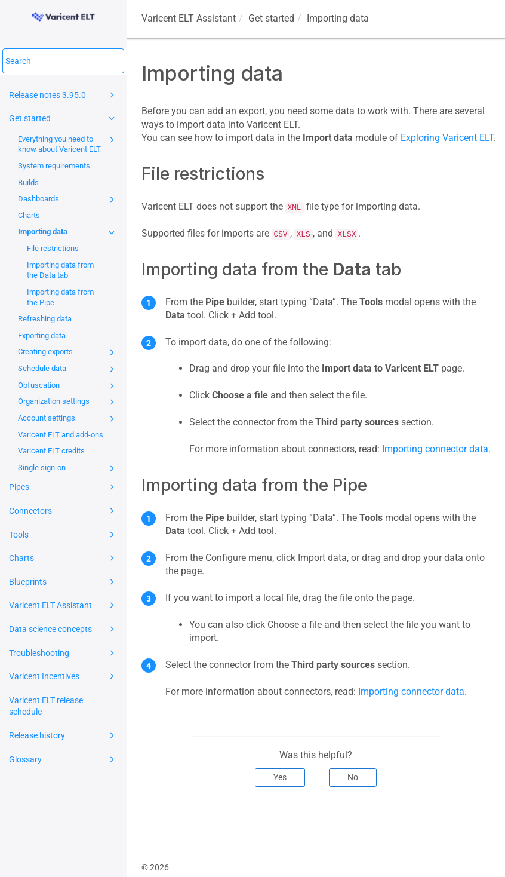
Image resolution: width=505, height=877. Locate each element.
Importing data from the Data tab (60, 270)
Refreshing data (45, 318)
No (352, 777)
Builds (28, 182)
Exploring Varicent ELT (447, 137)
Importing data (68, 232)
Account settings (68, 418)
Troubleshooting (63, 653)
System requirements (54, 165)
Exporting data (42, 335)
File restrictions (53, 248)
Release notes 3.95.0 (63, 95)
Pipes (63, 486)
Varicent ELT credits (51, 450)
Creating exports (68, 352)
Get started (63, 118)
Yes (280, 777)
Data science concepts (63, 629)
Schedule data (68, 369)
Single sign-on (68, 468)
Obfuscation (68, 385)
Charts (29, 215)
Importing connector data (435, 449)
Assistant (188, 18)
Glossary (63, 759)
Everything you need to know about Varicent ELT (68, 143)
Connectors (63, 510)
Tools (63, 534)
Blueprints (63, 581)
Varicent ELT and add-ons (60, 434)
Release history (63, 735)
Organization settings (68, 402)
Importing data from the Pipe (60, 297)
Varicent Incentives (63, 676)
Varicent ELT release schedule (46, 706)
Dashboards (68, 199)
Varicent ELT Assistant (63, 605)
